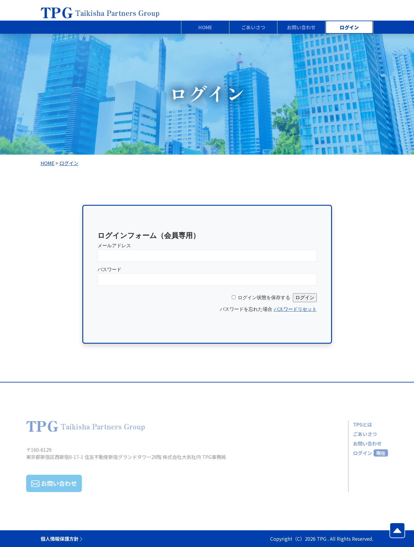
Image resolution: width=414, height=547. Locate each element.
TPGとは (349, 424)
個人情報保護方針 (62, 538)
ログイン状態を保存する (264, 297)
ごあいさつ (352, 433)
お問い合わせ (354, 443)
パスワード (109, 269)
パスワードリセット (295, 309)
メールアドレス (114, 245)
